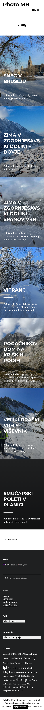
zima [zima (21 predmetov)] (14, 690)
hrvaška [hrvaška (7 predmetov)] (29, 663)
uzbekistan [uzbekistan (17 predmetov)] (8, 687)
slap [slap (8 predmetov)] (14, 680)
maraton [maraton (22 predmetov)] (28, 672)
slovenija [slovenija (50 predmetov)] (22, 680)
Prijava (6, 596)
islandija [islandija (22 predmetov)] (23, 668)
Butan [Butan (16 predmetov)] (34, 654)
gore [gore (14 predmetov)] (17, 663)
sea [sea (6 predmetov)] (11, 680)
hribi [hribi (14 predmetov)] (25, 663)
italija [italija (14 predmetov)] (30, 668)
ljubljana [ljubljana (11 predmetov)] (19, 672)
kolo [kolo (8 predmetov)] (13, 672)
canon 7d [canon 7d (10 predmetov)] (6, 658)
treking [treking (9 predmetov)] (23, 684)
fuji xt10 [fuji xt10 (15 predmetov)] (27, 658)
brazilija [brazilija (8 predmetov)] (28, 654)
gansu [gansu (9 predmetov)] (12, 663)
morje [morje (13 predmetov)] (5, 676)
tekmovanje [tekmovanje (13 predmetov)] (12, 684)
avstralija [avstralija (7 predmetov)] (6, 654)
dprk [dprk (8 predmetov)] (12, 658)
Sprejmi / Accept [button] (20, 707)
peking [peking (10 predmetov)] (28, 676)
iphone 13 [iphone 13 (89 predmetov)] (10, 667)
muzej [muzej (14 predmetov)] (11, 676)
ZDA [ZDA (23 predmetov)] (22, 687)
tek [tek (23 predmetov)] (5, 683)
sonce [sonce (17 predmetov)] (36, 680)
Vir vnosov (8, 599)
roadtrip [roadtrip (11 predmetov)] (6, 680)
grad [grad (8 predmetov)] (20, 663)
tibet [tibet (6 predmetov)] (19, 684)
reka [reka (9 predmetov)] (32, 676)
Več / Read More (35, 707)
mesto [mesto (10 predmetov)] (35, 672)
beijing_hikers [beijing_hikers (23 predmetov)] (17, 653)
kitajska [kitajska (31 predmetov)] (7, 672)
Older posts (10, 539)
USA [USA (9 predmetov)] (28, 684)
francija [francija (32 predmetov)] (18, 658)
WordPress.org (10, 605)
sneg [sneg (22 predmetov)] (30, 680)
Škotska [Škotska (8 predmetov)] (20, 691)
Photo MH (16, 4)
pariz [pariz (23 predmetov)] (22, 675)
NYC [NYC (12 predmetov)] (17, 676)
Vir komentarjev (10, 602)
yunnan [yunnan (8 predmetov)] (16, 687)
